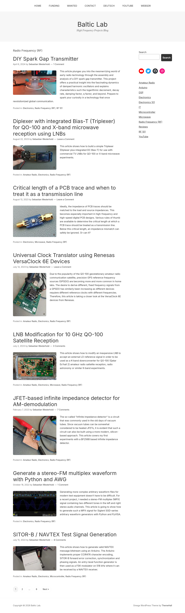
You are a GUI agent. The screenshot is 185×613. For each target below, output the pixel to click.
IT (140, 107)
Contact (90, 5)
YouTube (127, 5)
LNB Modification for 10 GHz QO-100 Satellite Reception (58, 337)
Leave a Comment (65, 139)
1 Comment (58, 64)
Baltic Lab (92, 24)
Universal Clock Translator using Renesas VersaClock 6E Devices (64, 258)
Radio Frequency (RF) (45, 108)
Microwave (40, 242)
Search (142, 52)
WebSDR (146, 5)
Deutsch (109, 5)
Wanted (72, 5)
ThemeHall (167, 605)
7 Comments (63, 409)
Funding (54, 5)
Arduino (143, 87)
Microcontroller (57, 576)
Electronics (28, 108)
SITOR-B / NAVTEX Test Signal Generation (65, 534)
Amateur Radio (30, 174)
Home (37, 5)
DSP (141, 92)
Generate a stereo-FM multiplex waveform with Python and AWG (65, 476)
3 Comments (59, 346)
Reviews (143, 126)
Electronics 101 (147, 102)
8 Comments (60, 540)
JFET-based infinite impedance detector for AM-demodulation (66, 401)
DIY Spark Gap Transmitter (45, 59)
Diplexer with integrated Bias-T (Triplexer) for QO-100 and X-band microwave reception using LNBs (64, 127)
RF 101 (59, 108)
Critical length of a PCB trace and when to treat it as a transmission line (64, 191)
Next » (46, 589)
